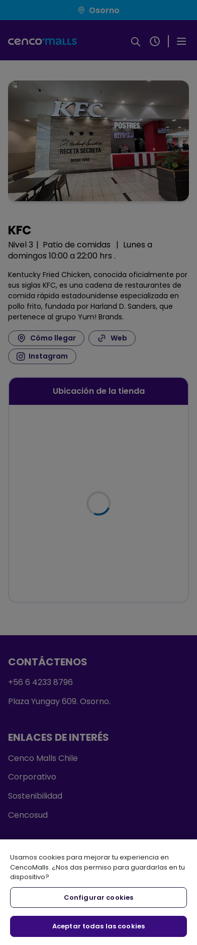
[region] (98, 892)
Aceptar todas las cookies (98, 926)
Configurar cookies (98, 897)
